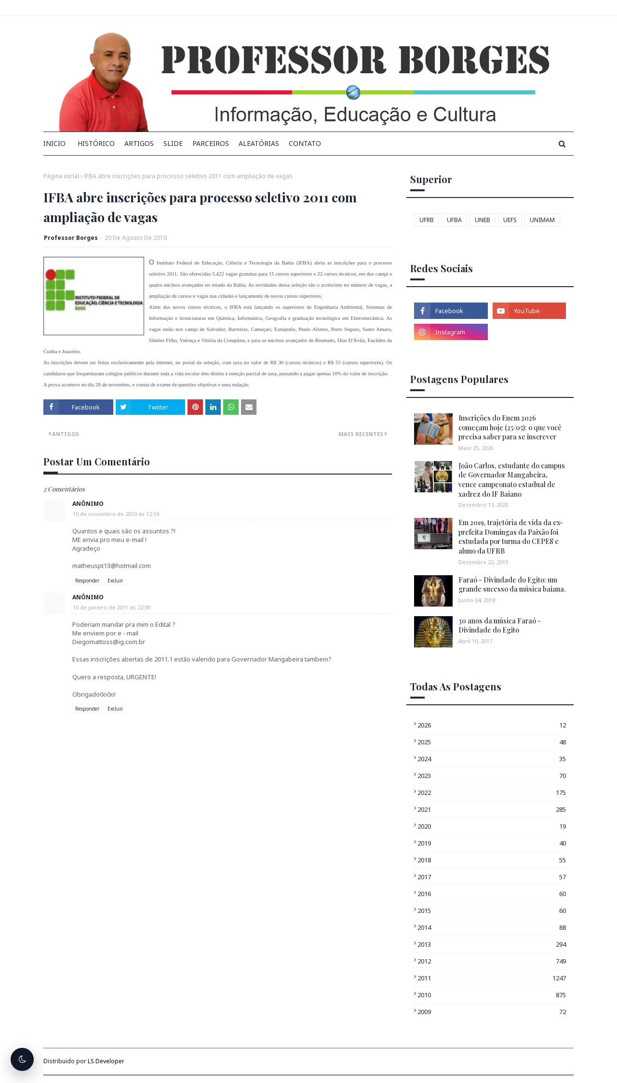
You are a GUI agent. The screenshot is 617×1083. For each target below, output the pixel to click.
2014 (491, 927)
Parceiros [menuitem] (210, 143)
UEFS (510, 220)
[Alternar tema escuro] (22, 1059)
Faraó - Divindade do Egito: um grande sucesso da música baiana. (511, 584)
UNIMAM (542, 220)
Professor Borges (71, 238)
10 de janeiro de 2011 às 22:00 (111, 607)
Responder (87, 580)
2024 (491, 758)
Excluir (115, 580)
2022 (491, 792)
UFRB (426, 220)
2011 (491, 978)
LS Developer (106, 1061)
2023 (491, 775)
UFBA (454, 220)
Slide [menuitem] (173, 143)
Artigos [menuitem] (139, 143)
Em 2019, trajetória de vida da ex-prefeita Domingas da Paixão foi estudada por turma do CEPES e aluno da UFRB (510, 536)
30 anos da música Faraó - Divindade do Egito (499, 625)
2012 (491, 961)
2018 (491, 860)
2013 (491, 944)
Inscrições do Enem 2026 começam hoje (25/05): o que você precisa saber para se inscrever (510, 427)
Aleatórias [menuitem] (259, 143)
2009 (491, 1011)
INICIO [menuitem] (54, 143)
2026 (491, 725)
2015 (491, 910)
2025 (491, 742)
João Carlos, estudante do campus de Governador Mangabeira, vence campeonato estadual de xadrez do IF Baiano (511, 480)
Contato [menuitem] (305, 143)
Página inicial (61, 176)
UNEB (482, 220)
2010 (491, 995)
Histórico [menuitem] (96, 143)
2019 (491, 843)
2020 (491, 826)
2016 (491, 893)
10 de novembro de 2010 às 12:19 (116, 513)
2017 (491, 876)
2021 (491, 809)
